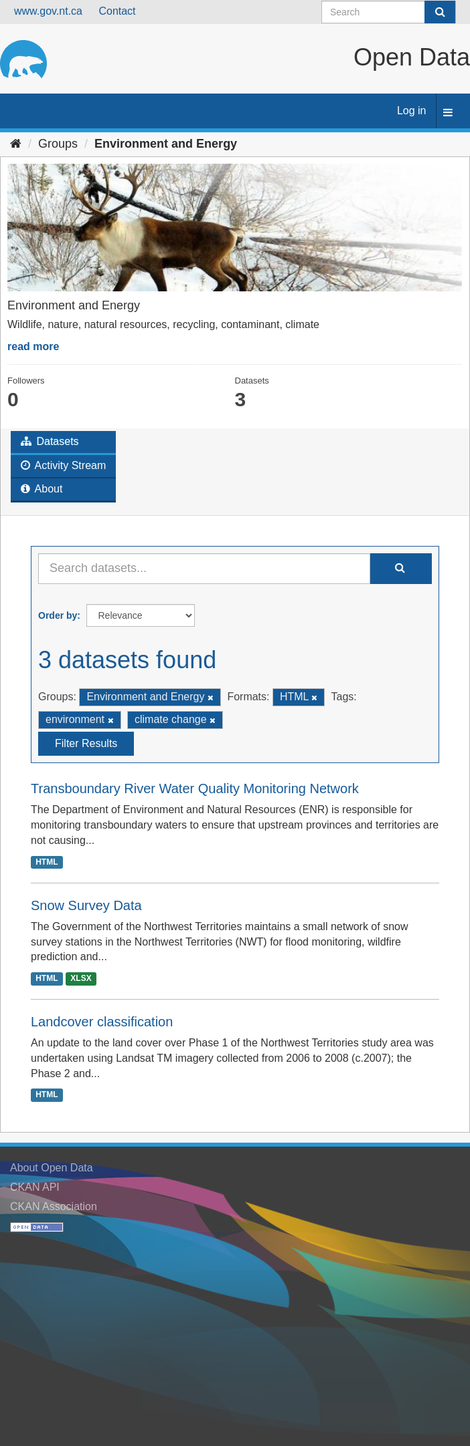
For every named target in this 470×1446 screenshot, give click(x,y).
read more (33, 346)
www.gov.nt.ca (48, 11)
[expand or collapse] (448, 113)
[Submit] (439, 12)
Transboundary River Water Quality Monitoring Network (195, 788)
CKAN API (35, 1187)
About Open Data (51, 1167)
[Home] (15, 143)
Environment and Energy (165, 143)
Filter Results (86, 743)
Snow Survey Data (86, 905)
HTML (46, 862)
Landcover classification (102, 1021)
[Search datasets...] (204, 568)
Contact (116, 11)
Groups (58, 143)
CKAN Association (53, 1206)
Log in (411, 110)
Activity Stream (63, 465)
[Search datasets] (388, 12)
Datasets (50, 441)
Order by (57, 615)
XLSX (80, 978)
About (41, 488)
